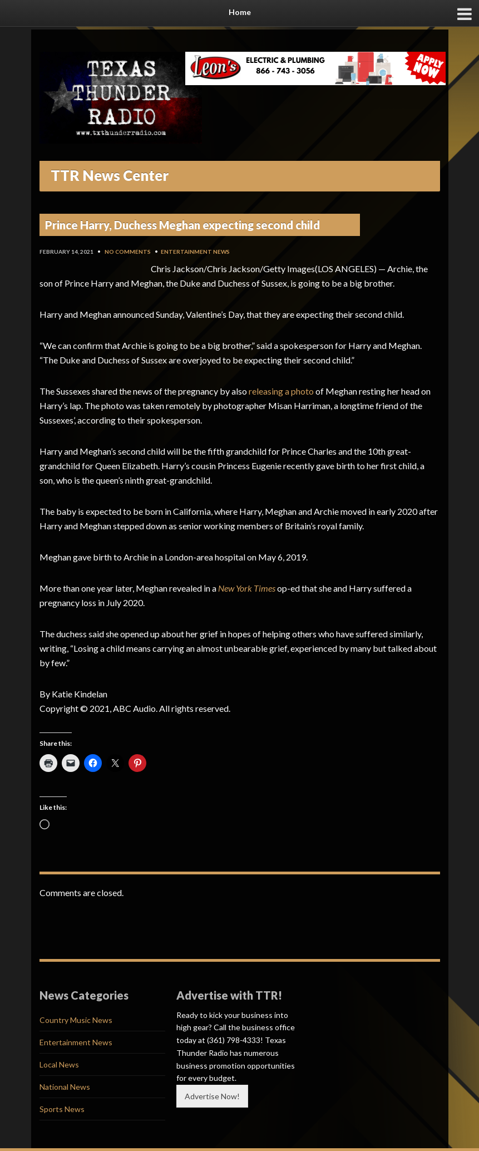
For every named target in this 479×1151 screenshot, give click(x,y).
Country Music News (75, 1020)
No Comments (128, 251)
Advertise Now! (212, 1096)
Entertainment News (195, 251)
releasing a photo (281, 391)
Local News (59, 1064)
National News (64, 1086)
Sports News (62, 1109)
